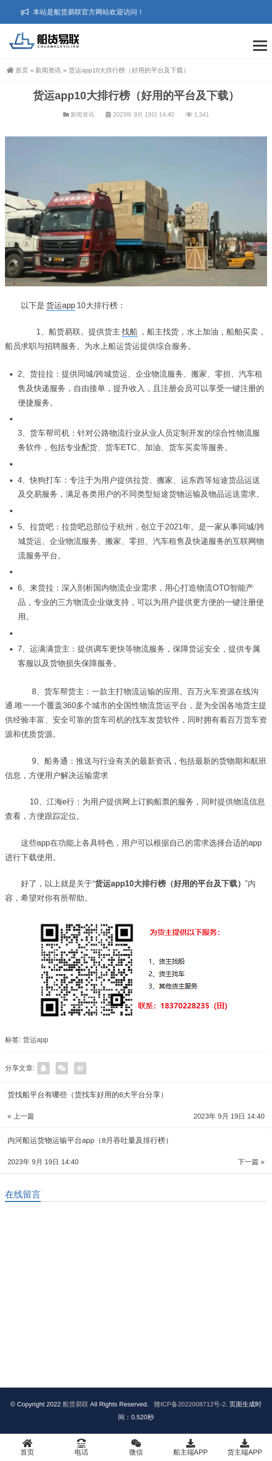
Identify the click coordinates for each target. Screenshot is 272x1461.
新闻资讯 (48, 70)
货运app (60, 305)
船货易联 (75, 1404)
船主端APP (190, 1447)
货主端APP (244, 1447)
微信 (136, 1447)
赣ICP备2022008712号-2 (189, 1404)
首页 (17, 70)
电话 (82, 1447)
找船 (129, 332)
